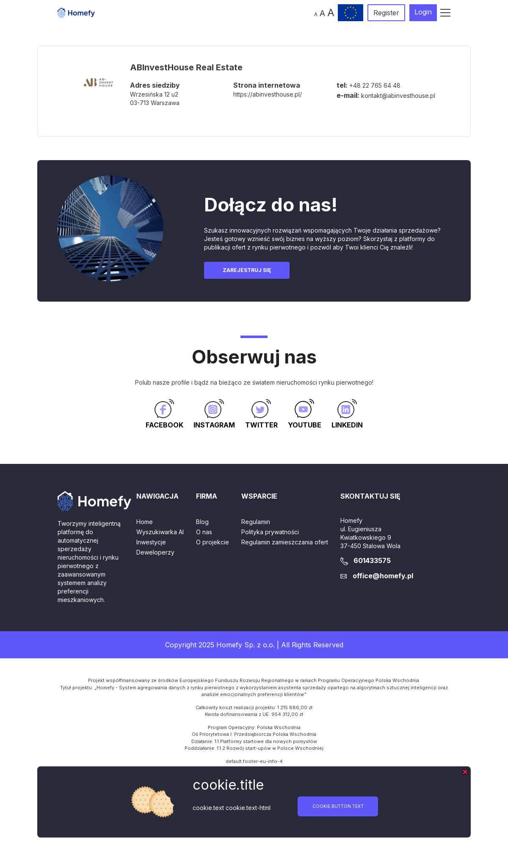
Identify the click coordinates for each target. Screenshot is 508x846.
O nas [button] (204, 531)
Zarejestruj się (247, 270)
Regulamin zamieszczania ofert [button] (284, 542)
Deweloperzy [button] (155, 552)
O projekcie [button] (212, 542)
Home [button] (144, 521)
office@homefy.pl (383, 575)
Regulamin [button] (255, 521)
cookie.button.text (338, 806)
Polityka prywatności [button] (270, 531)
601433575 (372, 560)
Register (386, 12)
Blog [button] (202, 521)
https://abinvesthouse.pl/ (267, 94)
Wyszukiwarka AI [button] (160, 531)
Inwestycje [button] (151, 542)
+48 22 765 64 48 (374, 85)
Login (423, 12)
